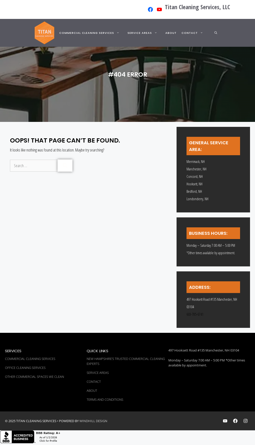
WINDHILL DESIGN (93, 421)
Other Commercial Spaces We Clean (34, 376)
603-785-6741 (195, 314)
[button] (216, 33)
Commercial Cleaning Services (92, 33)
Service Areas (145, 33)
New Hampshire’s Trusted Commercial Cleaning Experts (126, 361)
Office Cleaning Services (25, 367)
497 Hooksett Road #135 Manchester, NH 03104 (203, 350)
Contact (195, 33)
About (171, 33)
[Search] (65, 165)
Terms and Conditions (105, 399)
